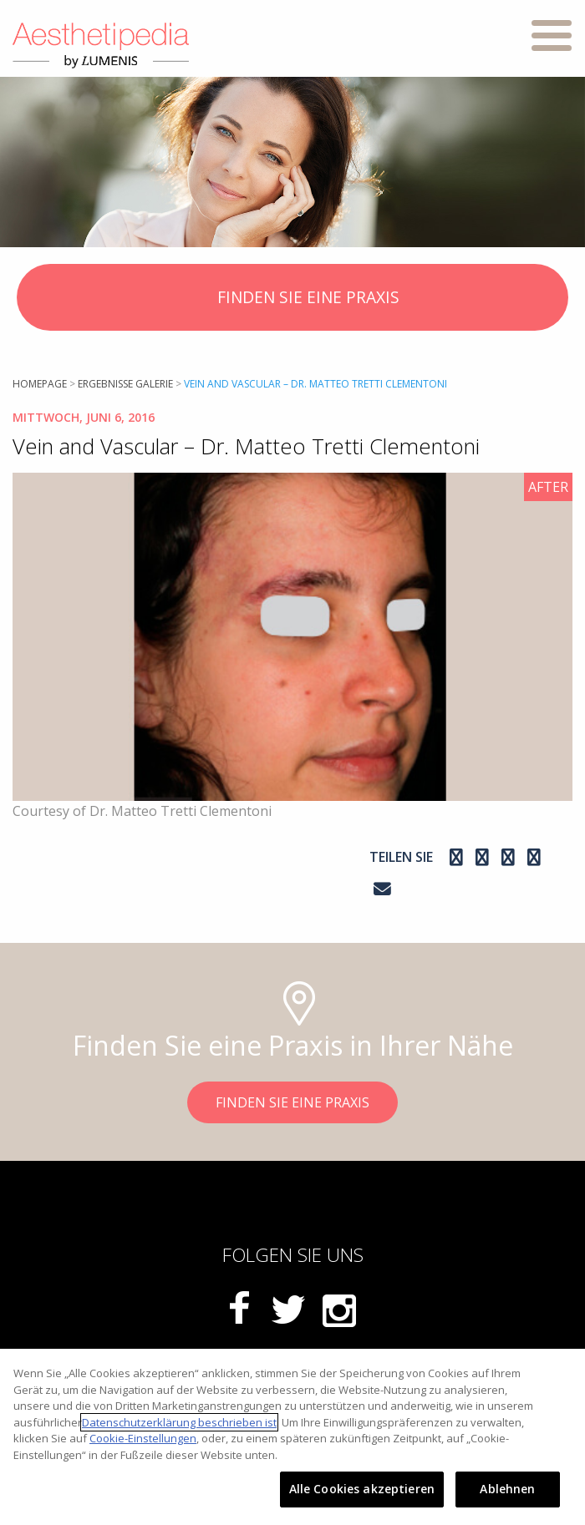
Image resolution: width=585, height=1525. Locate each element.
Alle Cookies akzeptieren (362, 1489)
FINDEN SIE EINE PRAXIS (292, 299)
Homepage (40, 384)
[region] (292, 1437)
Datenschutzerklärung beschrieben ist (179, 1422)
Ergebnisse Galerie (125, 384)
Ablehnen (507, 1489)
